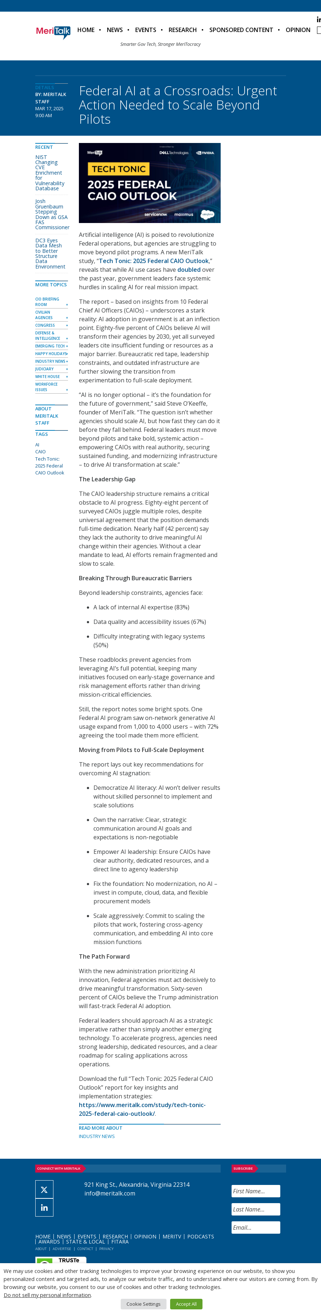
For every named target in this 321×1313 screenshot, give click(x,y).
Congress (45, 325)
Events (145, 30)
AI (37, 444)
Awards (49, 1241)
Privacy (106, 1248)
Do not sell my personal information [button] (47, 1294)
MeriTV (171, 1236)
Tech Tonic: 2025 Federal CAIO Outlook (154, 261)
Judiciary (44, 368)
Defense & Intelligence (47, 335)
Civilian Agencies (44, 315)
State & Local (85, 1241)
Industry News (97, 1136)
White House (47, 376)
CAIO (40, 451)
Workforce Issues (46, 387)
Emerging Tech (50, 346)
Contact (85, 1248)
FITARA (120, 1241)
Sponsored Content (241, 30)
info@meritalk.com (109, 1193)
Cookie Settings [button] (144, 1304)
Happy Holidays (51, 353)
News (115, 30)
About (41, 1248)
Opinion (298, 30)
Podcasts (200, 1236)
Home (86, 30)
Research (183, 30)
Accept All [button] (186, 1304)
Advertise (62, 1248)
